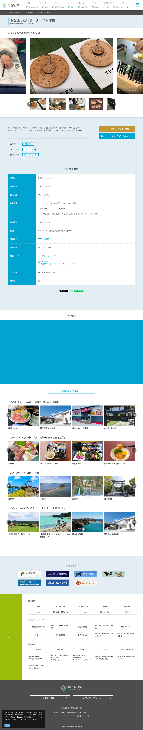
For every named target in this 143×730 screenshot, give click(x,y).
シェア (71, 290)
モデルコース (57, 3)
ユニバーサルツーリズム (100, 7)
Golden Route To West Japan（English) (36, 667)
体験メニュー (20, 12)
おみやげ (81, 3)
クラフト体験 (28, 149)
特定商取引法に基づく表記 (104, 627)
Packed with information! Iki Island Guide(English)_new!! (59, 657)
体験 (70, 7)
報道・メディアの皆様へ (121, 7)
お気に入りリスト (105, 612)
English (38, 649)
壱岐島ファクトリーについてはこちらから (56, 264)
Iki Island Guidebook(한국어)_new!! (126, 658)
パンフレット (38, 635)
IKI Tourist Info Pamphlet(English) (35, 658)
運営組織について (38, 627)
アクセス (125, 3)
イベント (93, 3)
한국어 (104, 649)
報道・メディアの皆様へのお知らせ (126, 635)
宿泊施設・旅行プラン (110, 3)
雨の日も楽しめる (30, 155)
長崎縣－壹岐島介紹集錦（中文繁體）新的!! (104, 658)
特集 (29, 3)
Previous (17, 66)
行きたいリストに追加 (120, 129)
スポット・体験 (41, 3)
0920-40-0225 (43, 239)
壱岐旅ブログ (83, 7)
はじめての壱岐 (32, 7)
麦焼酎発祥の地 (58, 7)
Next (126, 66)
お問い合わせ (82, 635)
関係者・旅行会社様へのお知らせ (104, 635)
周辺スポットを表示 (70, 391)
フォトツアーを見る (120, 136)
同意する (7, 725)
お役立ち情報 (60, 635)
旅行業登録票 (82, 627)
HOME (10, 12)
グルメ (70, 3)
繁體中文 (83, 649)
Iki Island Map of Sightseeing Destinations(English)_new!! (82, 657)
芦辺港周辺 (28, 144)
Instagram (43, 259)
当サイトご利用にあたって (59, 627)
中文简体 (60, 649)
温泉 (45, 7)
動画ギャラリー (126, 627)
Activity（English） (127, 649)
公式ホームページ (46, 256)
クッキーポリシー (23, 719)
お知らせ (127, 612)
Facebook (43, 261)
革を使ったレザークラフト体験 (39, 12)
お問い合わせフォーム (92, 698)
